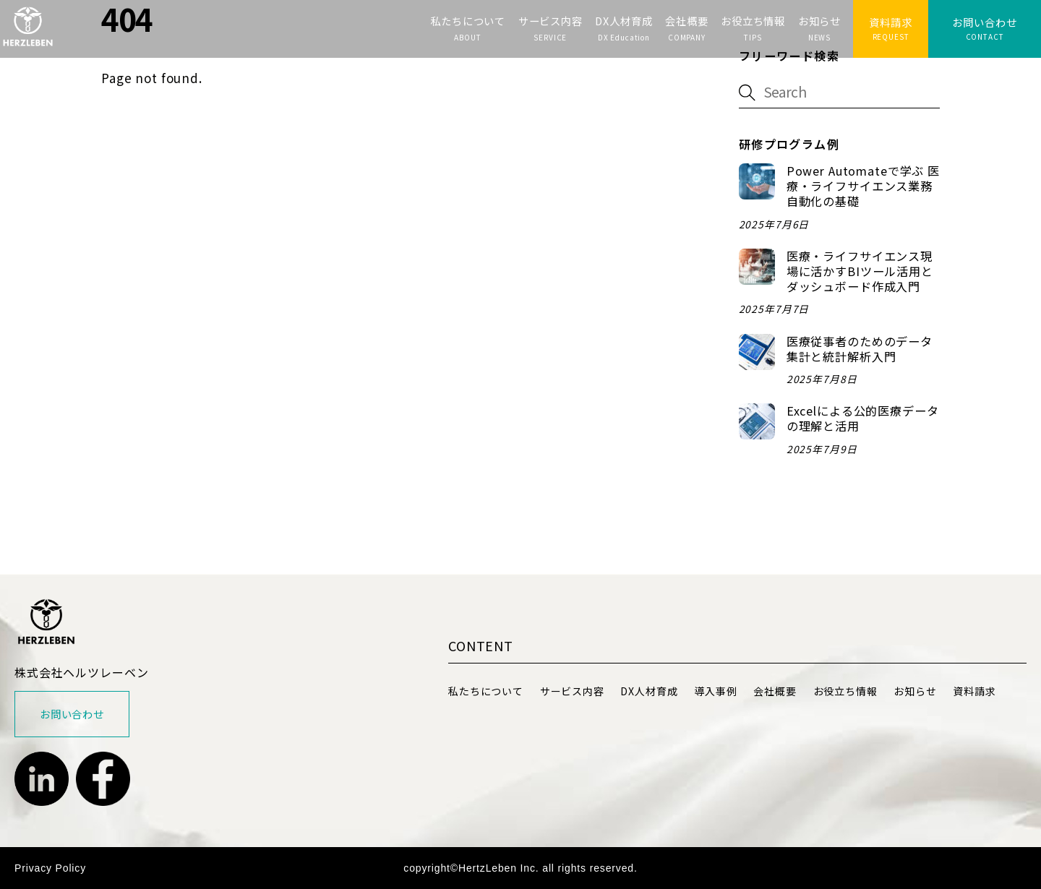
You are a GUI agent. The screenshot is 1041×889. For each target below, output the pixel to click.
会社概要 (686, 20)
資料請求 (890, 22)
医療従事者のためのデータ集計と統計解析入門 (860, 349)
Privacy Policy (50, 868)
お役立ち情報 (753, 20)
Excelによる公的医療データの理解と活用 (863, 418)
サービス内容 (550, 20)
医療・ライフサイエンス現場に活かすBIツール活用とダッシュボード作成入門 (860, 271)
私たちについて (467, 20)
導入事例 (715, 691)
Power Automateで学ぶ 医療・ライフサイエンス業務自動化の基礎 (863, 186)
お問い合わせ (984, 22)
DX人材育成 (623, 20)
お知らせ (819, 20)
